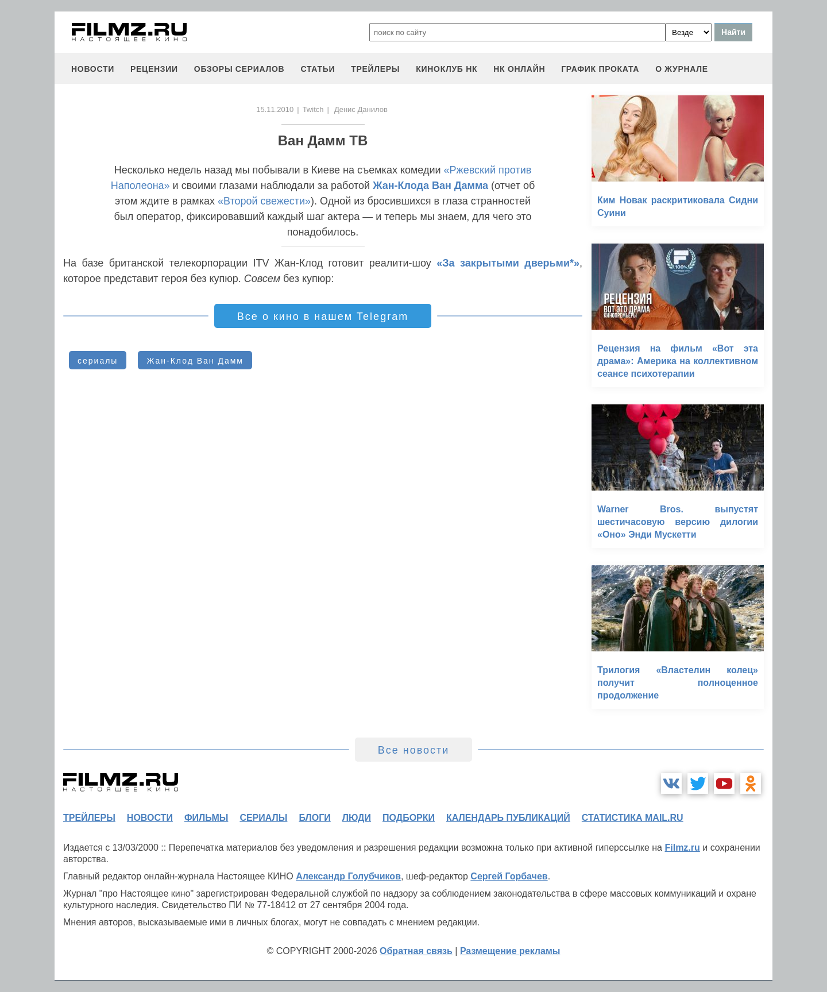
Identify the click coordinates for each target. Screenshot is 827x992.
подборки (408, 818)
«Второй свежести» (264, 201)
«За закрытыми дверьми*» (507, 263)
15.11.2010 (274, 109)
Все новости (414, 750)
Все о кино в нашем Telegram (322, 316)
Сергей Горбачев (508, 876)
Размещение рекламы (510, 951)
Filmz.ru (682, 847)
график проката (600, 69)
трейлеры (375, 69)
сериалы (98, 360)
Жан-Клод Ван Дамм (195, 360)
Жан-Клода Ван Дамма (430, 185)
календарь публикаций (508, 818)
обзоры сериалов (239, 69)
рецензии (154, 69)
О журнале (681, 69)
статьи (317, 69)
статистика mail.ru (632, 818)
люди (356, 818)
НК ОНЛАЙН (519, 69)
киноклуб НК (446, 69)
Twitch (313, 109)
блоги (314, 818)
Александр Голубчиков (348, 876)
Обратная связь (416, 951)
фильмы (206, 818)
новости (92, 69)
